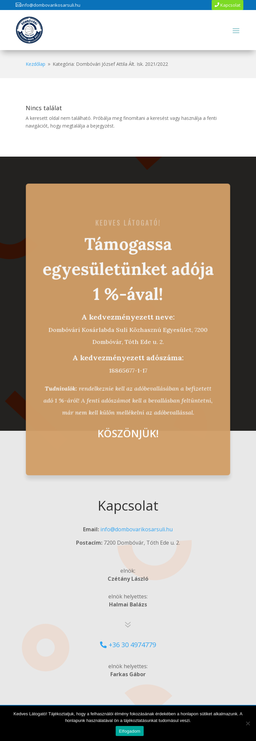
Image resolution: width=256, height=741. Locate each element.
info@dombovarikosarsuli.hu (50, 5)
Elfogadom (129, 731)
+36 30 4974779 (132, 644)
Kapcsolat (230, 5)
